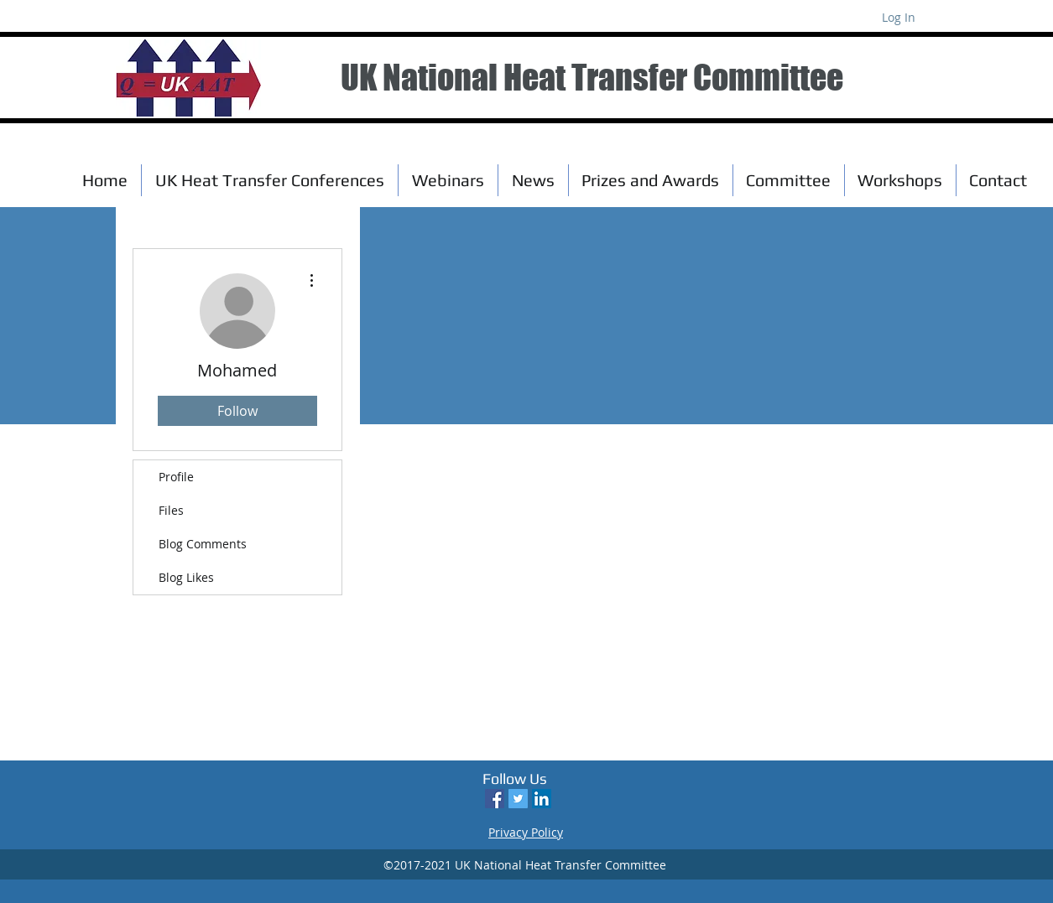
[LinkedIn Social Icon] (541, 798)
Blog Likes (186, 577)
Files (171, 510)
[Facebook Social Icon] (494, 798)
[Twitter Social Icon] (518, 798)
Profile (176, 477)
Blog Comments (203, 544)
